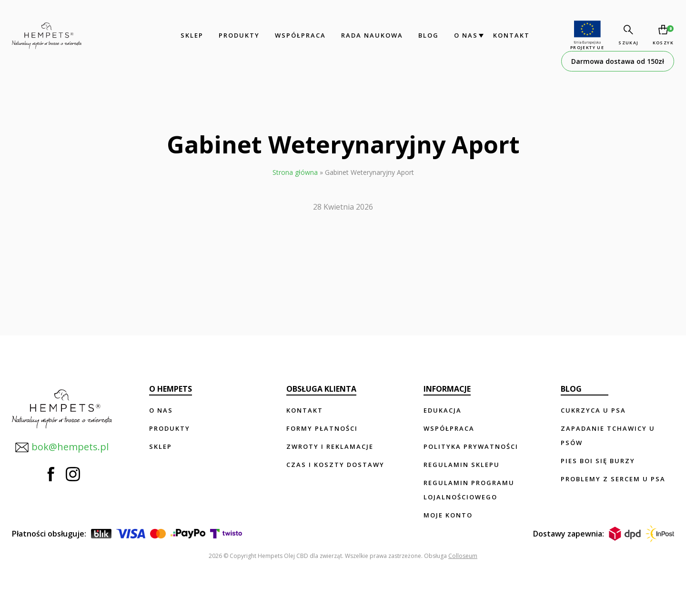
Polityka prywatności (471, 446)
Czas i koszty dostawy (335, 464)
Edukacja (443, 410)
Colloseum (462, 556)
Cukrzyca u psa (593, 410)
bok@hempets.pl (62, 446)
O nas (465, 35)
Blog (427, 35)
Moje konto (448, 515)
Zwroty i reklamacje (329, 446)
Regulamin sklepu (462, 464)
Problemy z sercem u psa (613, 479)
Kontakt (510, 35)
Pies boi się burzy (598, 460)
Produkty (238, 35)
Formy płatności (322, 428)
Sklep (191, 35)
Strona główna (295, 172)
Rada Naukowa (371, 35)
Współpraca (299, 35)
